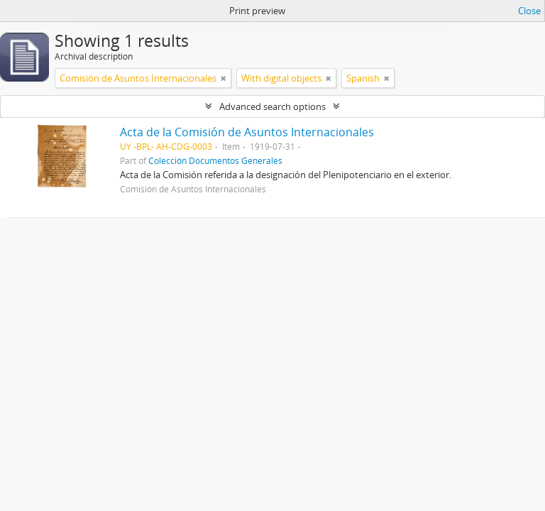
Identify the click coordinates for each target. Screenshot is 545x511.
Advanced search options (272, 106)
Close (529, 10)
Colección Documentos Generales (215, 160)
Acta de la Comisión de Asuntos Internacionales (247, 132)
